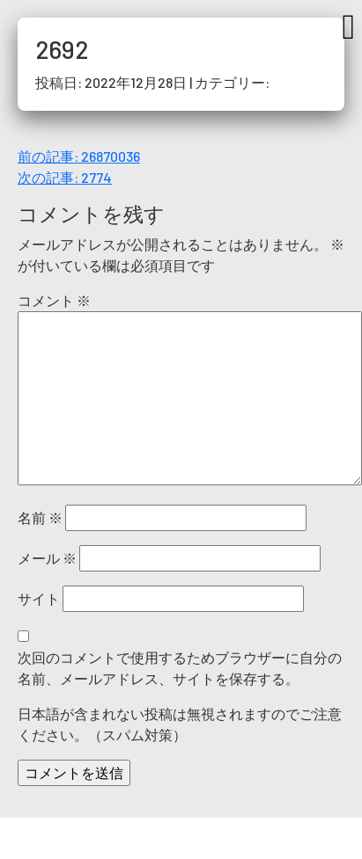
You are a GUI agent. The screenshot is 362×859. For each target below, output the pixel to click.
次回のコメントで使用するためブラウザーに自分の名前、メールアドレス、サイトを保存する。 (180, 668)
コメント (54, 300)
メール (47, 558)
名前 (40, 517)
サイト (39, 598)
